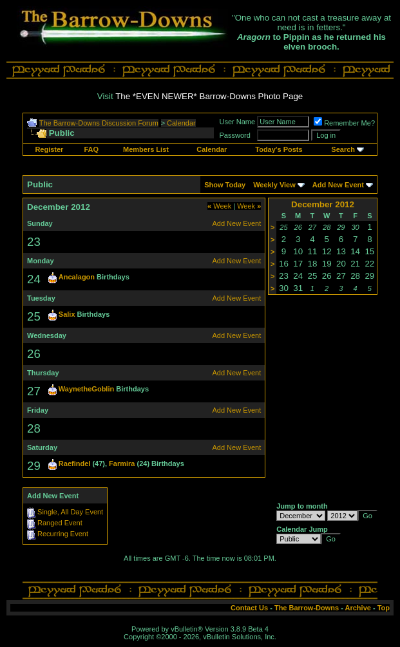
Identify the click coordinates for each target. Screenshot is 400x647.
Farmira (122, 463)
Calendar (181, 123)
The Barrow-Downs (306, 608)
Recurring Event (62, 534)
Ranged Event (59, 523)
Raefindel (75, 463)
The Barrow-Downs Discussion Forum (98, 123)
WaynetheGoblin (86, 389)
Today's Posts (278, 149)
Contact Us (249, 608)
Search (343, 149)
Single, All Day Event (70, 512)
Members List (146, 149)
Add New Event (338, 185)
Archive (358, 608)
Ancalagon (77, 277)
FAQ (91, 149)
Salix (67, 314)
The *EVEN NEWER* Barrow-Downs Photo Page (209, 96)
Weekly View (274, 185)
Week (219, 206)
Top (383, 608)
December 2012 (322, 204)
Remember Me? (344, 123)
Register (49, 149)
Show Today (224, 185)
